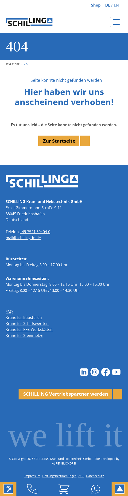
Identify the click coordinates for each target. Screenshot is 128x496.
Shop (96, 5)
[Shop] (64, 489)
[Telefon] (32, 489)
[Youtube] (116, 372)
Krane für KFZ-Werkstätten (29, 329)
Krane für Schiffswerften (27, 323)
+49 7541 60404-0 (35, 231)
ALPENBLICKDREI (64, 463)
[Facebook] (105, 372)
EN (116, 5)
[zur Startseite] (29, 22)
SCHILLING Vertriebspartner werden (65, 394)
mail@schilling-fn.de (23, 237)
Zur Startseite (59, 141)
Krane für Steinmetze (24, 335)
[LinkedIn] (84, 372)
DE (107, 5)
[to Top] (119, 489)
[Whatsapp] (96, 489)
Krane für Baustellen (24, 317)
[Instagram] (94, 372)
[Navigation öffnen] (116, 22)
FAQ (9, 311)
